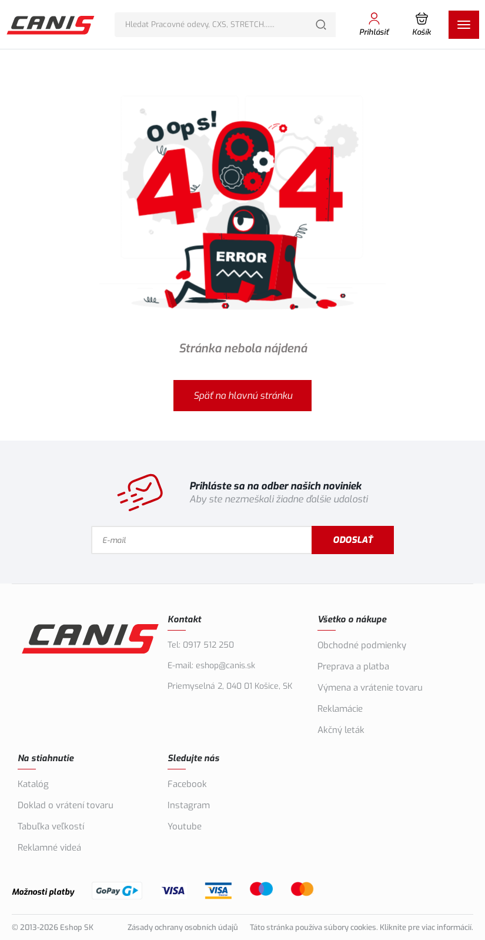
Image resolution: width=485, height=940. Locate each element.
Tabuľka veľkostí (51, 826)
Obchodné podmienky (361, 645)
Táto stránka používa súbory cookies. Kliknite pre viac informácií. (361, 927)
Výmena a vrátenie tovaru (370, 688)
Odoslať (353, 540)
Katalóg (33, 784)
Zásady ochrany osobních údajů (183, 927)
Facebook (187, 784)
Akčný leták (340, 730)
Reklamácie (340, 709)
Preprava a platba (353, 666)
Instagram (189, 805)
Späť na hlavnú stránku (242, 395)
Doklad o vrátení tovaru (65, 805)
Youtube (185, 826)
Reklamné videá (49, 848)
